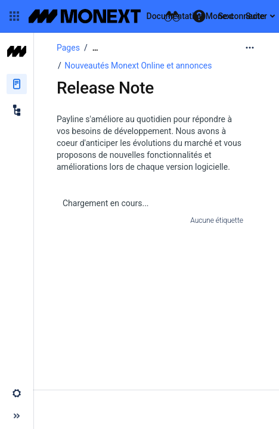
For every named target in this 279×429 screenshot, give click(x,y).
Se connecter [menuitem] (242, 16)
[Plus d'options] (249, 48)
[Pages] (17, 84)
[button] (14, 16)
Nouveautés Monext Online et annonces (138, 65)
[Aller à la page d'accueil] (131, 16)
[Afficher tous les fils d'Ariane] (95, 48)
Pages (68, 47)
